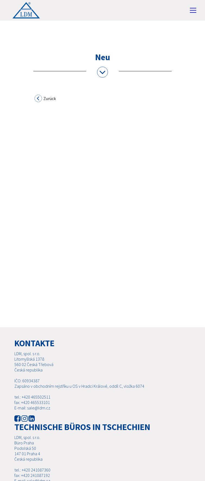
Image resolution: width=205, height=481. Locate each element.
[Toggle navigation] (193, 10)
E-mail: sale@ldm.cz (32, 408)
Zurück (45, 99)
